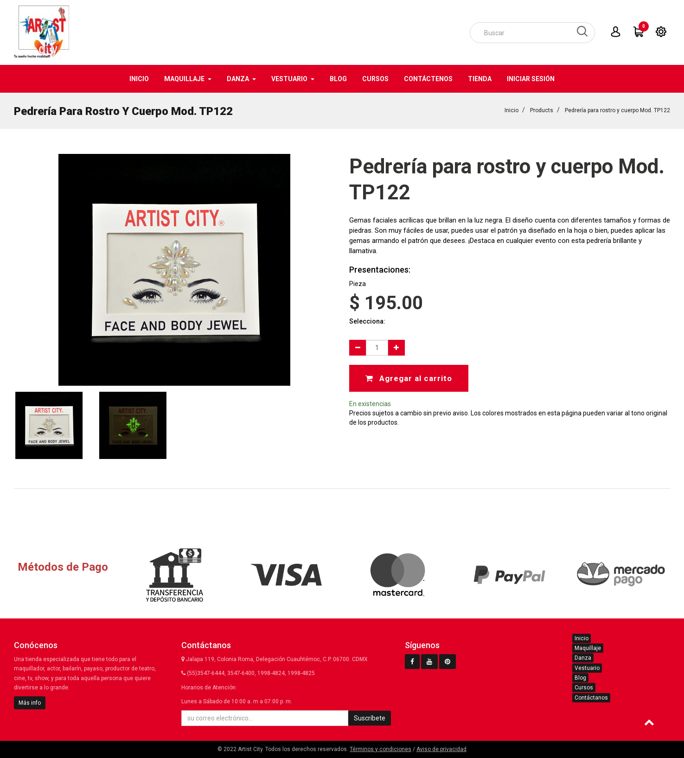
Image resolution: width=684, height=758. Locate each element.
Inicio (511, 109)
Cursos (584, 687)
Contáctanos (591, 697)
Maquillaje (588, 648)
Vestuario (587, 668)
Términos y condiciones (380, 749)
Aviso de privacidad (441, 749)
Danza (583, 658)
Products (541, 109)
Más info (30, 703)
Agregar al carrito (408, 377)
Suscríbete (369, 718)
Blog (580, 678)
